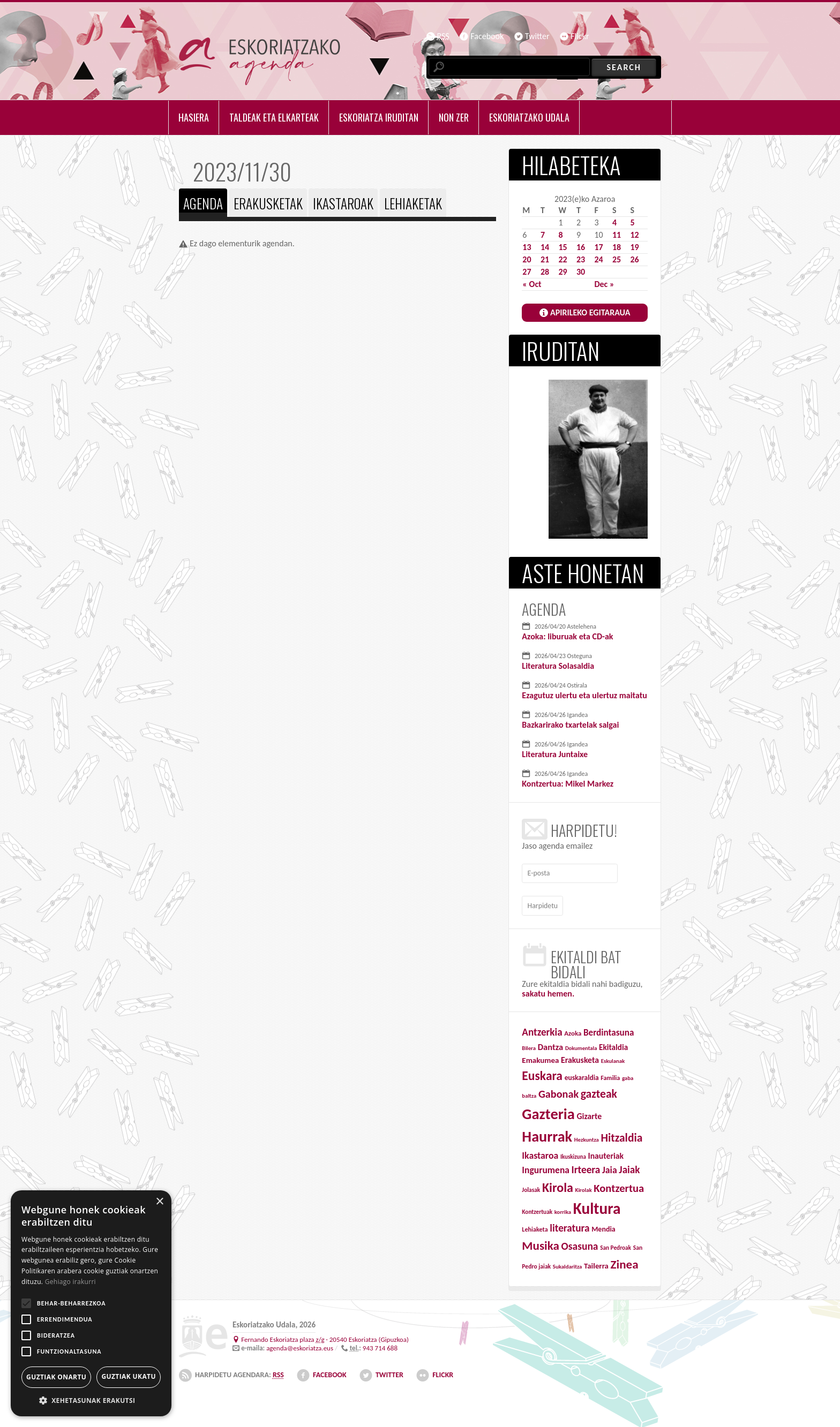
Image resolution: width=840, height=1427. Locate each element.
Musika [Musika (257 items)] (540, 1242)
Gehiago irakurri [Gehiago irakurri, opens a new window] (70, 1281)
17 (598, 247)
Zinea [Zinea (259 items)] (625, 1261)
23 (580, 259)
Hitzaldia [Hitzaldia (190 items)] (621, 1135)
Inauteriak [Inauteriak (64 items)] (606, 1152)
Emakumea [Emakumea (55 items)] (540, 1057)
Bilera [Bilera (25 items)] (529, 1044)
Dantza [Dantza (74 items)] (551, 1043)
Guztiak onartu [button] (56, 1376)
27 (526, 272)
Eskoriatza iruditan (378, 117)
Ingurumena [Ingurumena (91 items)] (545, 1167)
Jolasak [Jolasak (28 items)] (531, 1187)
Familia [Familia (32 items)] (610, 1074)
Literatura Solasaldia (558, 666)
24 (598, 259)
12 (634, 235)
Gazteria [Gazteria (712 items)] (548, 1110)
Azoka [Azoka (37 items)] (572, 1030)
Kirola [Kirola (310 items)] (557, 1184)
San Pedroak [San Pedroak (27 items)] (615, 1245)
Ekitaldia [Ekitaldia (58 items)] (613, 1044)
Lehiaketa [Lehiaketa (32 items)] (535, 1226)
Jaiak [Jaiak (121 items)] (629, 1167)
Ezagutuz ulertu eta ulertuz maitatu (584, 695)
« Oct (531, 284)
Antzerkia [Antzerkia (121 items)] (542, 1029)
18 (616, 247)
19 (634, 247)
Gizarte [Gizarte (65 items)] (589, 1113)
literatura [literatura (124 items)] (569, 1225)
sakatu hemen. (548, 991)
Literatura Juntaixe (555, 754)
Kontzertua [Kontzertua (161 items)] (619, 1185)
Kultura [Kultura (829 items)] (597, 1205)
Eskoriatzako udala (529, 117)
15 (562, 247)
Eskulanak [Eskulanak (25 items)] (613, 1057)
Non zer (454, 117)
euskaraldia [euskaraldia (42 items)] (582, 1074)
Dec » (604, 284)
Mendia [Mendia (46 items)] (603, 1226)
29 (562, 272)
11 (616, 235)
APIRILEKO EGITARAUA (590, 312)
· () (325, 1336)
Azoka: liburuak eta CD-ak (567, 636)
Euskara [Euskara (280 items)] (542, 1072)
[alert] (91, 1303)
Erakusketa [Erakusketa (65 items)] (580, 1057)
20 (526, 259)
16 (580, 247)
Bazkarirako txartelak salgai (570, 725)
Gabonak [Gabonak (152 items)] (558, 1091)
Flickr (580, 36)
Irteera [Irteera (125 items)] (586, 1167)
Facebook (487, 36)
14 (545, 247)
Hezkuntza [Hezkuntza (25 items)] (586, 1137)
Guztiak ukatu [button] (128, 1376)
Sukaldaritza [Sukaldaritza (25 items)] (567, 1263)
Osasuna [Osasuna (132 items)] (579, 1243)
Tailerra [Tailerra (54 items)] (596, 1262)
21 (545, 259)
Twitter (537, 36)
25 (616, 259)
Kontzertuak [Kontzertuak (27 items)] (537, 1209)
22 (562, 259)
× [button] (159, 1202)
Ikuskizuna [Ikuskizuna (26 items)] (573, 1153)
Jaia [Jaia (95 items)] (609, 1167)
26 (634, 259)
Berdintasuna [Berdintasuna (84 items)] (608, 1030)
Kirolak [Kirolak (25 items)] (583, 1187)
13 (526, 247)
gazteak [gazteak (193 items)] (599, 1091)
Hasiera (193, 117)
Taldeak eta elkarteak (274, 117)
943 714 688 (380, 1345)
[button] (91, 1400)
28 (545, 272)
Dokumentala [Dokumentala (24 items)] (581, 1044)
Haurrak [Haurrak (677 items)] (547, 1133)
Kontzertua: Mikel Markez (567, 784)
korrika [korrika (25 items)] (562, 1209)
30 (580, 272)
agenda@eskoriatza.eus (299, 1345)
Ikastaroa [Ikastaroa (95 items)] (540, 1152)
